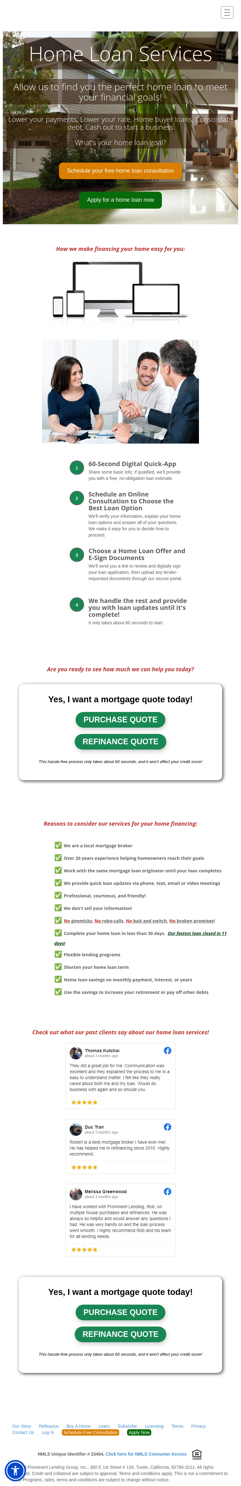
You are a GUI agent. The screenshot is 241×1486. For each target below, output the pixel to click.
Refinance (49, 1426)
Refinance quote (120, 741)
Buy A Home (79, 1426)
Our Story (21, 1426)
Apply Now (139, 1432)
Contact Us (23, 1432)
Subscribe (127, 1426)
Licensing (154, 1426)
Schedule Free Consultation (90, 1432)
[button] (15, 1471)
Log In (48, 1432)
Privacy (198, 1426)
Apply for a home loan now (120, 200)
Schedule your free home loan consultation (120, 171)
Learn (104, 1426)
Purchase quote (120, 719)
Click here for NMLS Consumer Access (146, 1454)
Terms (177, 1426)
